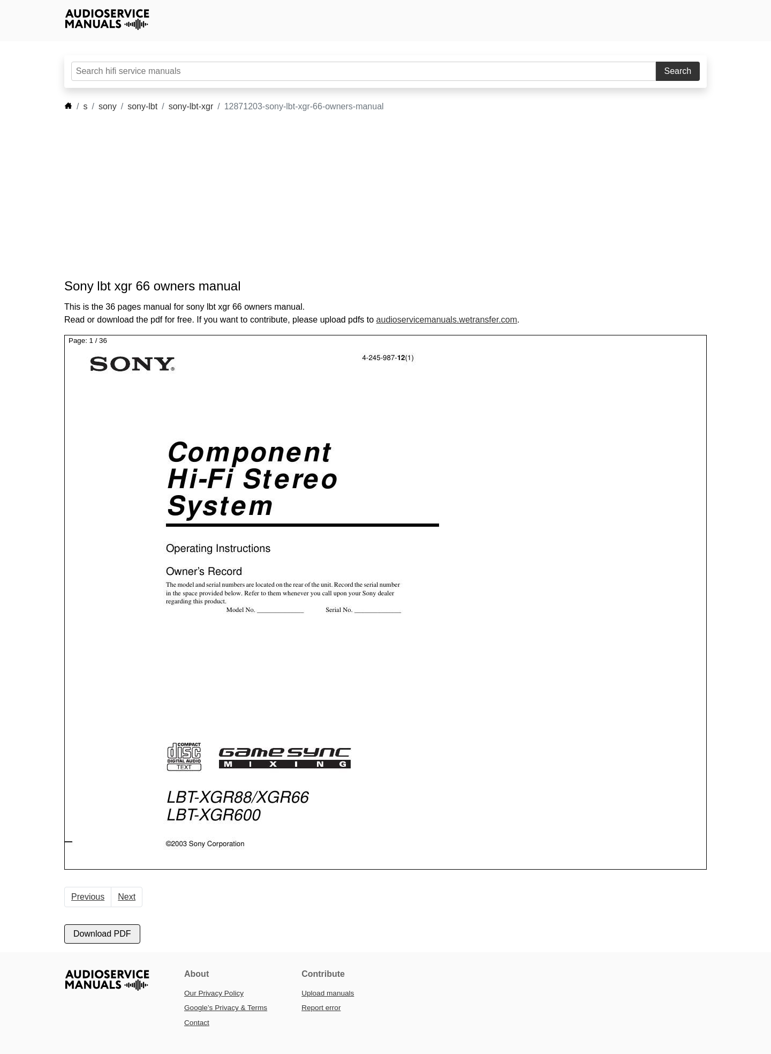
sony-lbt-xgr (191, 106)
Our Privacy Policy (214, 993)
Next (126, 896)
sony (108, 106)
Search (678, 71)
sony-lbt (142, 106)
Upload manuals (327, 993)
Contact (196, 1023)
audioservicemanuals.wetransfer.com (446, 319)
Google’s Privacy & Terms (225, 1008)
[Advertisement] (369, 196)
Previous (87, 896)
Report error (321, 1008)
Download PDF (102, 933)
